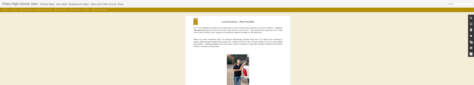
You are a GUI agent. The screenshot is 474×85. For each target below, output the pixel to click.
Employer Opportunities (43, 10)
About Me (85, 10)
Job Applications (75, 10)
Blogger (271, 83)
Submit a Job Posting (99, 10)
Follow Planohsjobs (26, 10)
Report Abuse (278, 83)
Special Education (60, 10)
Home (15, 10)
